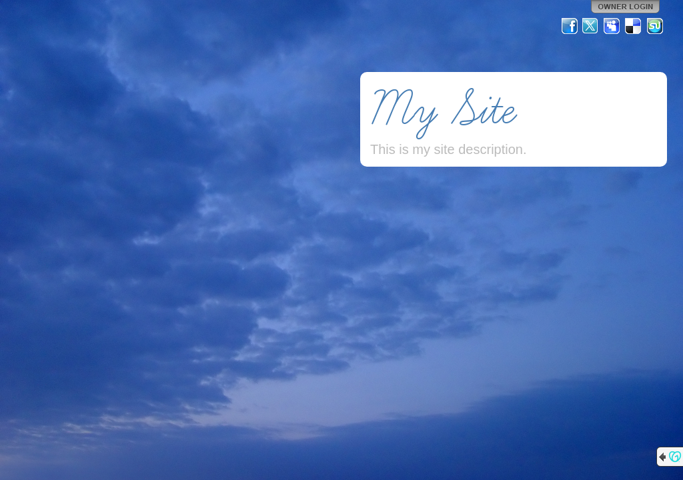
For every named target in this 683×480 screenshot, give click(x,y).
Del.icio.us (633, 26)
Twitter (591, 26)
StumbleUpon (655, 26)
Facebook (569, 26)
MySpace (612, 26)
